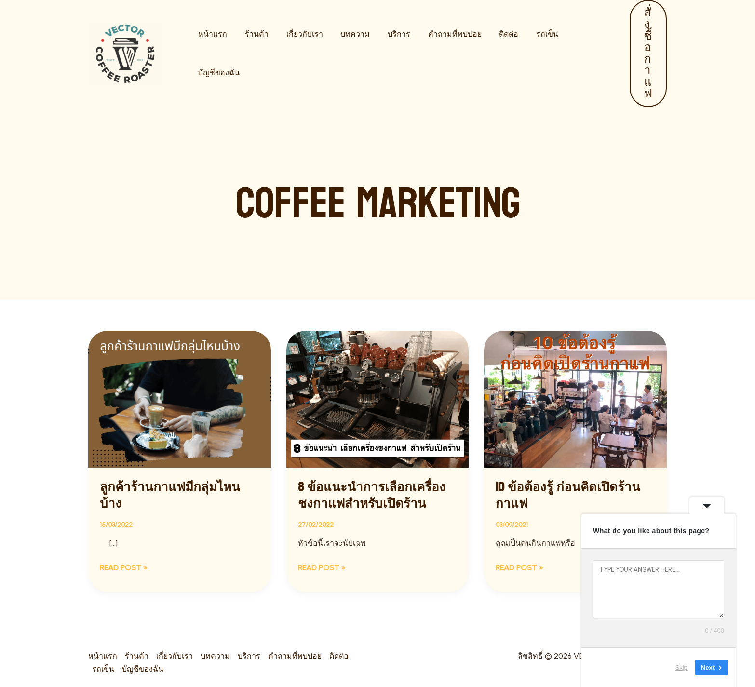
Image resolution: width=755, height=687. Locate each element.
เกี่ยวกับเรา (299, 53)
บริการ (389, 53)
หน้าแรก (211, 53)
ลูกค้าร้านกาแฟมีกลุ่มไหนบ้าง (170, 495)
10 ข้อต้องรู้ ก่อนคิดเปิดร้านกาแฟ (568, 495)
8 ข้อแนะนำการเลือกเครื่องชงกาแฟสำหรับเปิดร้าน (371, 495)
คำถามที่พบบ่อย (442, 53)
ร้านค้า (253, 53)
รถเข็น (530, 53)
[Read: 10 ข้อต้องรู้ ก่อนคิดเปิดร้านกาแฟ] (575, 398)
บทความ (347, 53)
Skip (681, 667)
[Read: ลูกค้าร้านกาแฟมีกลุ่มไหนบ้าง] (179, 398)
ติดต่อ (494, 53)
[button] (646, 53)
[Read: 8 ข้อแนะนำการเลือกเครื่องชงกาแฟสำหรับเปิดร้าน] (377, 398)
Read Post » (124, 567)
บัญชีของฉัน (577, 53)
